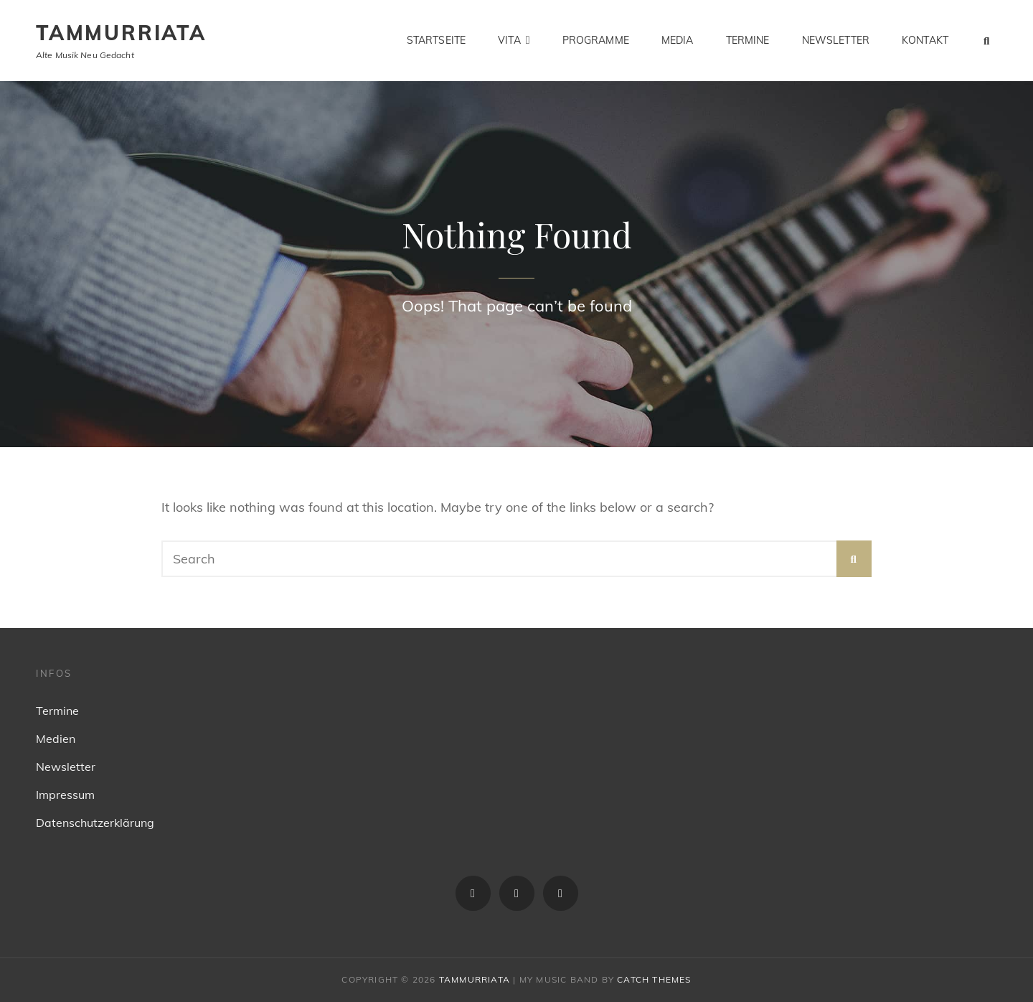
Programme (595, 40)
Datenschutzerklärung (95, 822)
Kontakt (925, 40)
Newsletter (835, 40)
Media (677, 40)
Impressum (65, 794)
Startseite (436, 40)
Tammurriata (121, 32)
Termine (748, 40)
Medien (55, 738)
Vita (509, 40)
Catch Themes (654, 979)
